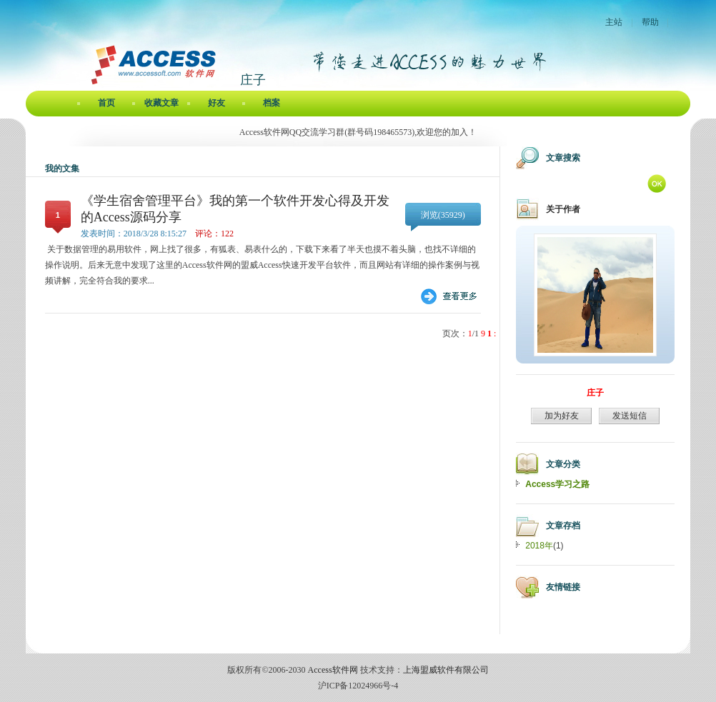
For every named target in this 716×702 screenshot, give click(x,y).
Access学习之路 (557, 484)
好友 (216, 103)
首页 (106, 103)
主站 (613, 22)
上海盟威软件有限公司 (446, 670)
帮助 (650, 22)
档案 (271, 103)
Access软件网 (333, 670)
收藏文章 (161, 103)
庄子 (595, 393)
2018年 (539, 546)
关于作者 (563, 209)
